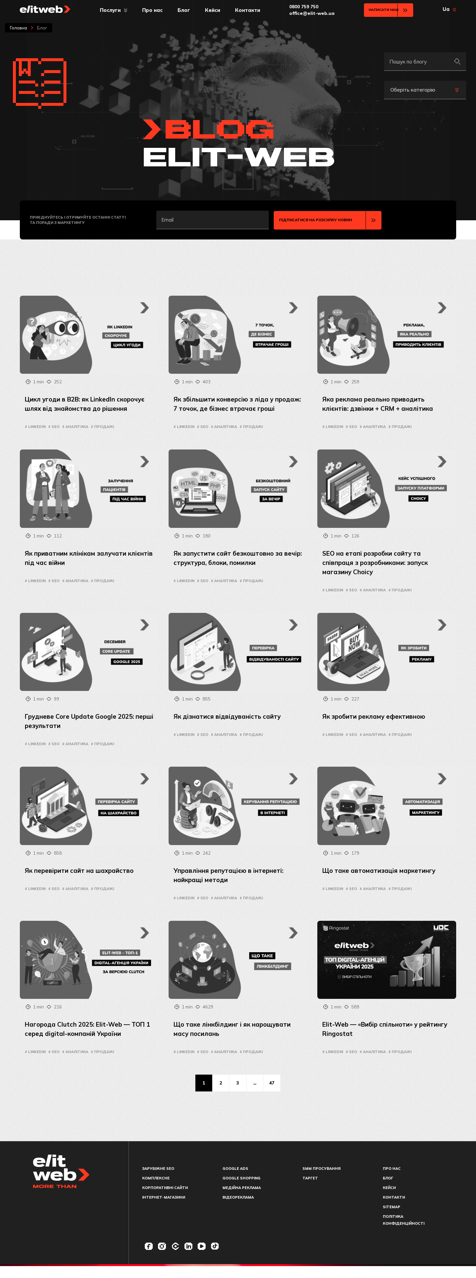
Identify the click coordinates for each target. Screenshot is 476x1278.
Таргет (310, 1190)
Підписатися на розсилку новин (315, 219)
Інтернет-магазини (163, 1209)
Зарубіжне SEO (158, 1180)
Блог (181, 10)
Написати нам (379, 10)
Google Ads (235, 1180)
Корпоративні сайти (165, 1199)
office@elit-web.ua (308, 13)
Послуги (108, 10)
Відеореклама (238, 1209)
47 (275, 1094)
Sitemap (391, 1218)
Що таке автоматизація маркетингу (382, 880)
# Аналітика (75, 426)
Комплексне (156, 1190)
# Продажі (102, 426)
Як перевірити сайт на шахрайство (82, 880)
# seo (54, 426)
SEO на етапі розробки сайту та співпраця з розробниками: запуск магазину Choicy (378, 571)
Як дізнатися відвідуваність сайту (230, 726)
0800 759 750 (299, 6)
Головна (18, 27)
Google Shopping (241, 1190)
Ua (446, 9)
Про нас (150, 10)
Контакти (245, 10)
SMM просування (321, 1180)
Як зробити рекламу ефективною (376, 726)
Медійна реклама (241, 1199)
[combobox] (425, 90)
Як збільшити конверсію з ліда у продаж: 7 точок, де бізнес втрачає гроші (232, 408)
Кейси (210, 10)
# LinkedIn (35, 426)
